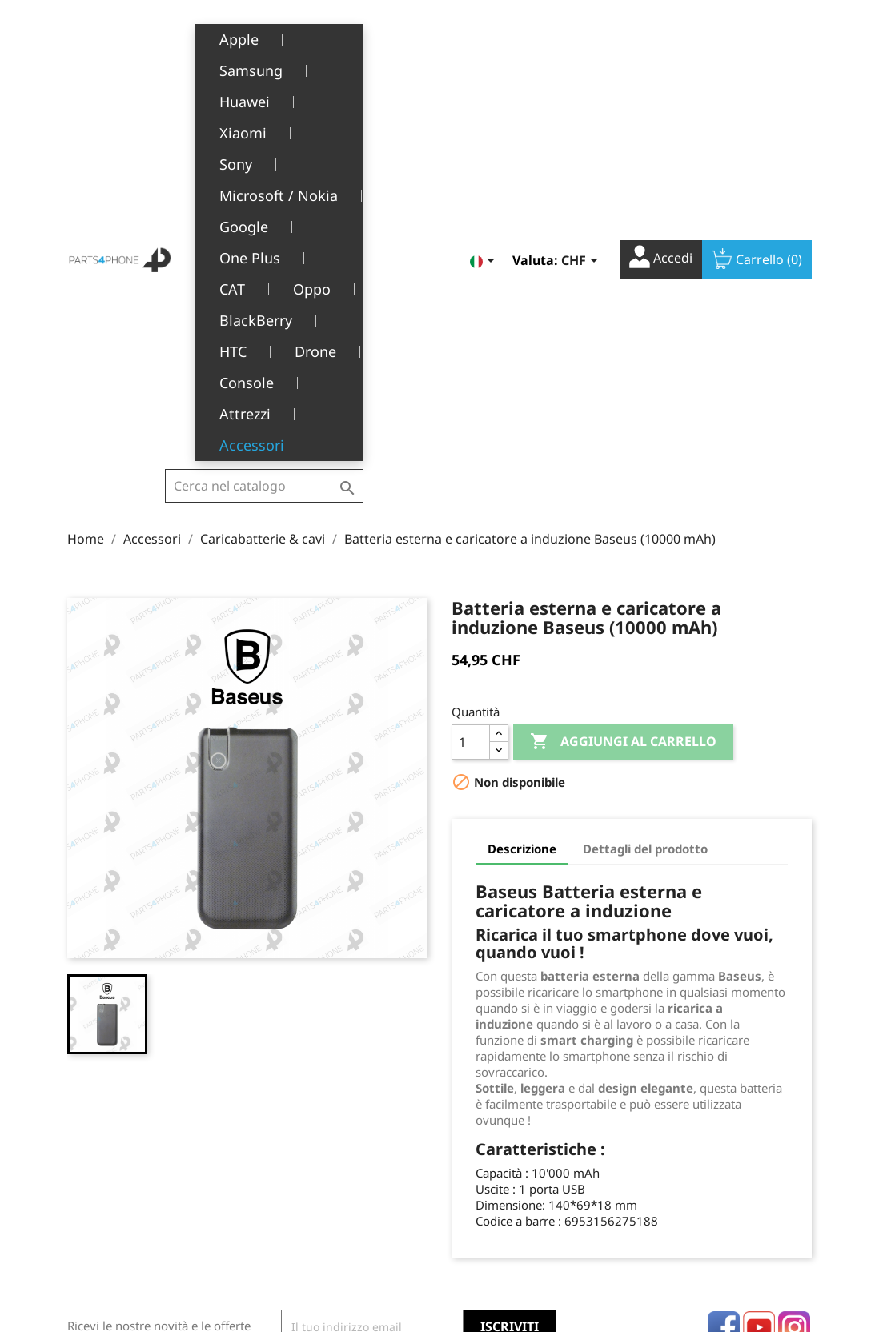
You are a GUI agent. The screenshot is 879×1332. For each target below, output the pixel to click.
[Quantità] (471, 406)
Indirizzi (474, 1171)
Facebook (724, 992)
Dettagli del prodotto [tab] (645, 513)
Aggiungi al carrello (623, 406)
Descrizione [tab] (522, 513)
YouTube (759, 992)
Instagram (794, 992)
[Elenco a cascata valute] (582, 43)
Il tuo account (513, 1074)
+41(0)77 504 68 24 (123, 1194)
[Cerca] (264, 49)
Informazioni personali (513, 1097)
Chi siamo (297, 1147)
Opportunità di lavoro (329, 1221)
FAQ (282, 1196)
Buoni (467, 1196)
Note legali (300, 1097)
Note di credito (492, 1147)
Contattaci (298, 1246)
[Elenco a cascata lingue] (485, 43)
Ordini (469, 1122)
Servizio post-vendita (327, 1171)
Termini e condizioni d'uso (341, 1122)
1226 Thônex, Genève (127, 1170)
